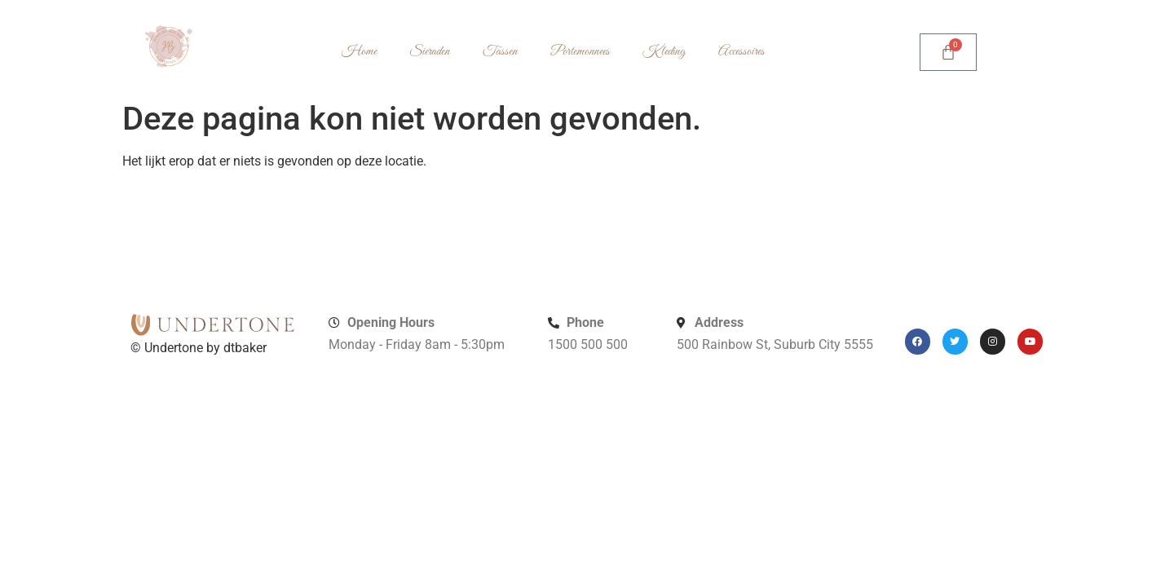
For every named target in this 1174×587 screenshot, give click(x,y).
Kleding (664, 51)
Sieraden (429, 51)
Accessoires (741, 51)
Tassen (500, 51)
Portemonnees (580, 51)
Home (359, 51)
